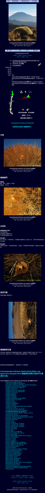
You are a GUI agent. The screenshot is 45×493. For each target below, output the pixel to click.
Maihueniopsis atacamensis (13, 455)
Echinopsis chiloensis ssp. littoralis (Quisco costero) (19, 417)
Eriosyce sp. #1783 (11, 438)
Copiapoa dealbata (11, 394)
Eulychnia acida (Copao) (12, 446)
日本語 (23, 56)
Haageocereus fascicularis (13, 451)
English (14, 55)
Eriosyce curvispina (11, 422)
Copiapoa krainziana (11, 402)
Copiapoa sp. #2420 (11, 407)
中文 (27, 56)
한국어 (18, 56)
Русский (30, 55)
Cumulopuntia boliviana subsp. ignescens (17, 410)
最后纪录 (32, 477)
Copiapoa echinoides (11, 395)
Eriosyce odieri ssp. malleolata (14, 431)
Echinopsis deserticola (11, 419)
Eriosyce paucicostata (11, 434)
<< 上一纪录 (19, 477)
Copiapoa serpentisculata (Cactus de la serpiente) (19, 406)
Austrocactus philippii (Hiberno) (14, 382)
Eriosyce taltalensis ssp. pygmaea (15, 445)
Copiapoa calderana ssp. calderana (15, 387)
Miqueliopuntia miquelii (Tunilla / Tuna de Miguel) (18, 462)
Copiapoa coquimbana (11, 393)
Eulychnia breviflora (11, 447)
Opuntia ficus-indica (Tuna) (13, 465)
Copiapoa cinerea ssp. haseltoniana (15, 391)
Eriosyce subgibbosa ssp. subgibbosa (16, 442)
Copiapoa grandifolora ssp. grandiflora (16, 398)
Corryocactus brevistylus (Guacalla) (15, 409)
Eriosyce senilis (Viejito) (12, 437)
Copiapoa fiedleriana (11, 397)
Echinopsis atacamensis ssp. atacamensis (17, 415)
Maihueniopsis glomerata (12, 459)
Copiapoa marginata (11, 405)
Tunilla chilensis (10, 469)
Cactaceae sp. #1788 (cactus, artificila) (16, 386)
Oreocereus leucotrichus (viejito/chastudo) (17, 467)
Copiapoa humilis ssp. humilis (13, 399)
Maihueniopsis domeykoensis (13, 458)
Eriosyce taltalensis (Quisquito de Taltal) (16, 443)
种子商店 (31, 475)
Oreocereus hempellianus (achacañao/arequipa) (18, 466)
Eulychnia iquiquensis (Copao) (14, 450)
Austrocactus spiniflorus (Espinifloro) (15, 383)
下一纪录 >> (26, 477)
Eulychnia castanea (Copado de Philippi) (16, 449)
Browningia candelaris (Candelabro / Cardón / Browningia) (21, 385)
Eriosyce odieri (9, 430)
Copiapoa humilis (10, 401)
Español (19, 55)
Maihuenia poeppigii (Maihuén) (14, 453)
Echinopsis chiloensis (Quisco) (14, 418)
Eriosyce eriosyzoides (11, 427)
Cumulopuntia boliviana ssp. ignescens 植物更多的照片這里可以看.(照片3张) (22, 373)
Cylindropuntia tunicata (12, 414)
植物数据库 (18, 475)
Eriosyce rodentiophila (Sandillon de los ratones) (18, 435)
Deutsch (25, 55)
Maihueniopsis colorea (11, 457)
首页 (13, 475)
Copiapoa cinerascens (11, 389)
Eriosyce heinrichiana (11, 429)
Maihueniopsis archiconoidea (13, 454)
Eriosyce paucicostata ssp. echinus (15, 433)
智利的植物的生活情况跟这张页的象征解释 (22, 123)
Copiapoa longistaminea (12, 403)
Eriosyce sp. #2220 (11, 439)
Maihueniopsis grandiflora (12, 461)
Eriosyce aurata (10, 421)
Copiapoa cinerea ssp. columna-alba (15, 390)
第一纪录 (13, 477)
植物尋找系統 (25, 475)
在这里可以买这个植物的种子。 (22, 127)
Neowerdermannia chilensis (13, 463)
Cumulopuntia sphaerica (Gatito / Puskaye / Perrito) (19, 413)
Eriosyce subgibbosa (11, 441)
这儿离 (22, 365)
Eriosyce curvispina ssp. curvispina (15, 423)
